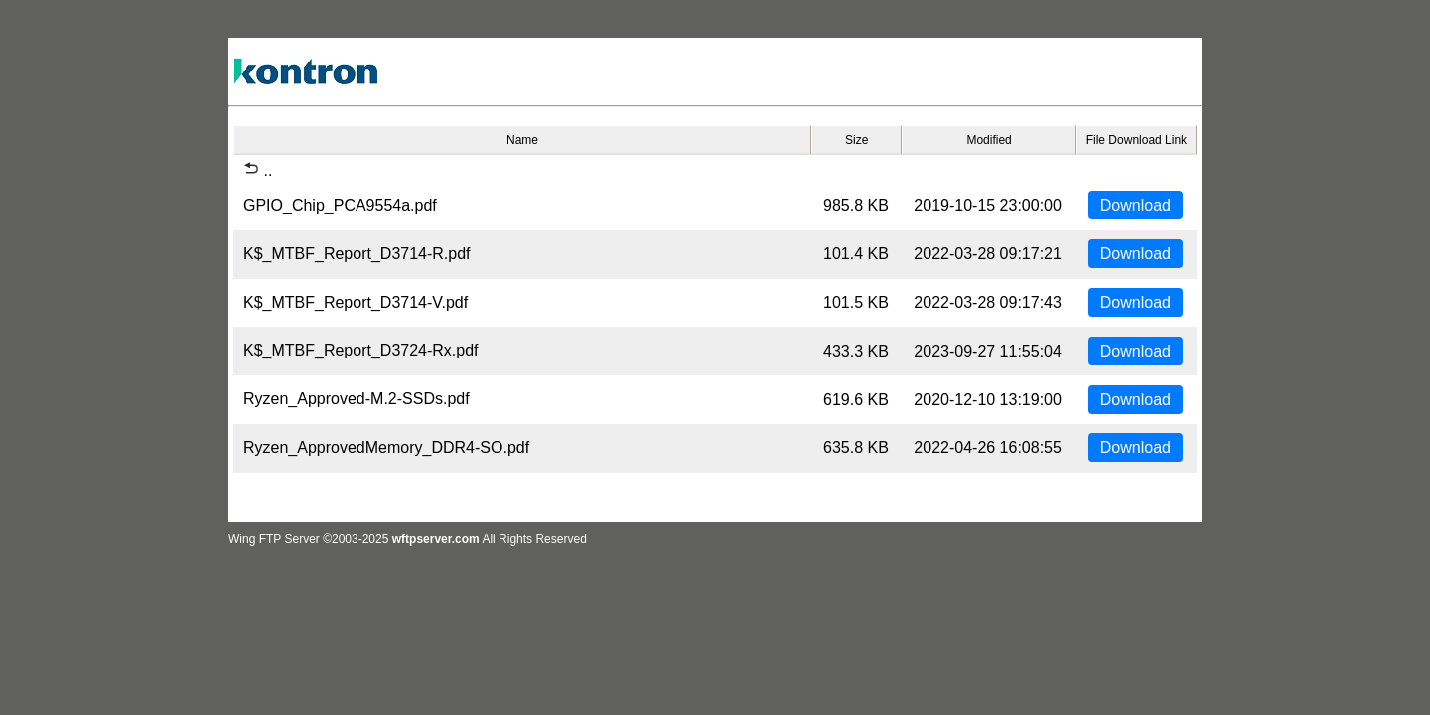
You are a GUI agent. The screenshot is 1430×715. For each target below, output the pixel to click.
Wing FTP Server (274, 539)
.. (257, 170)
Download (1135, 205)
